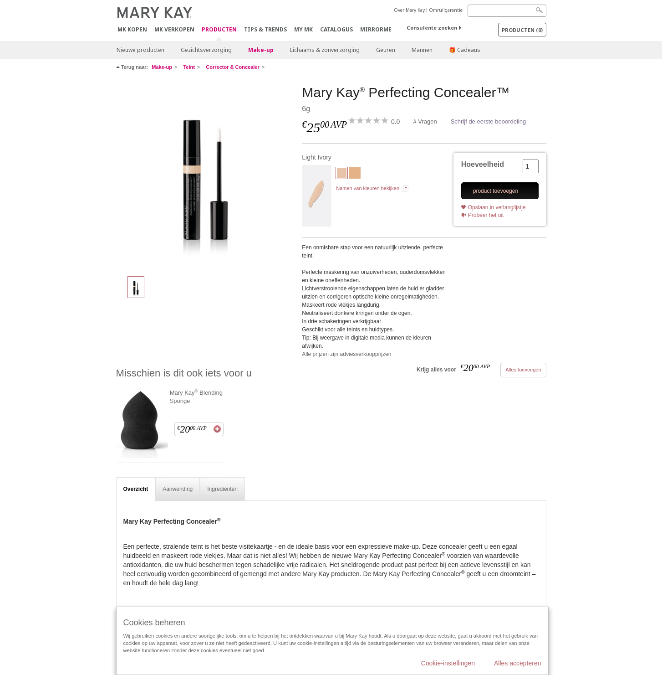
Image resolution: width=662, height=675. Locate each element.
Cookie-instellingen (448, 663)
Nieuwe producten (140, 50)
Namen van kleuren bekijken (367, 188)
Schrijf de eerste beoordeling (488, 121)
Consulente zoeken (432, 28)
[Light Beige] (355, 174)
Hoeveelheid (482, 164)
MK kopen (132, 29)
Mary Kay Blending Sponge (196, 396)
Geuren (385, 50)
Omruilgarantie (446, 10)
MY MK (303, 29)
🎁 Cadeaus (464, 50)
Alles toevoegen (523, 369)
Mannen (422, 50)
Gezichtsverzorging (206, 50)
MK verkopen (174, 29)
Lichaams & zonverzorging (325, 50)
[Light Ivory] (206, 176)
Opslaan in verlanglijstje (497, 207)
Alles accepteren (517, 663)
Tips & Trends (265, 29)
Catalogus (336, 29)
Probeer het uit (486, 215)
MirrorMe (376, 29)
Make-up (261, 50)
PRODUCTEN (219, 29)
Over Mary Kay (409, 10)
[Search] (507, 11)
